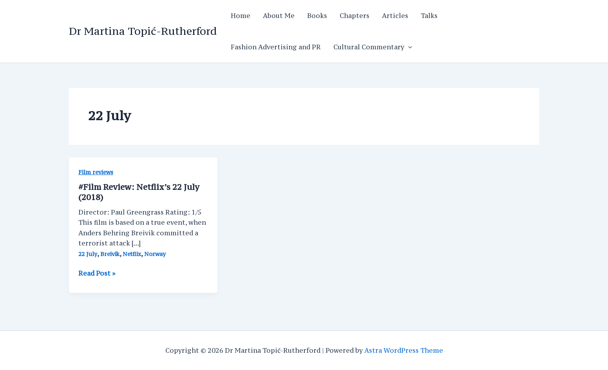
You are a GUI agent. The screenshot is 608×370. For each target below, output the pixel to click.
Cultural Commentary (372, 47)
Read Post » (96, 273)
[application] (408, 47)
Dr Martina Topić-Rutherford (143, 31)
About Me (279, 15)
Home (240, 15)
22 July (87, 254)
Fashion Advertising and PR (276, 47)
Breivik (109, 254)
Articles (395, 15)
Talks (429, 15)
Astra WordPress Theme (403, 350)
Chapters (354, 15)
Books (317, 15)
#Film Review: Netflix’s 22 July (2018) (138, 192)
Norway (155, 254)
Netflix (132, 254)
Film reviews (95, 172)
